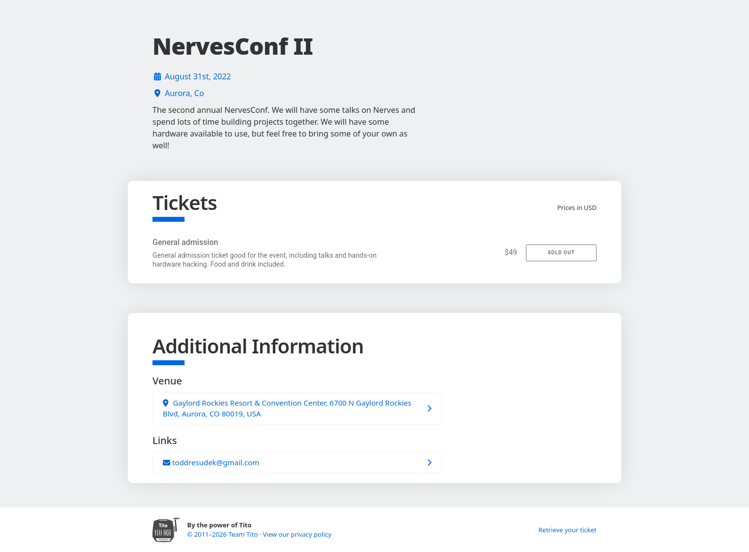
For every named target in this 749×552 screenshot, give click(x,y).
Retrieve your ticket (567, 529)
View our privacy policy (297, 534)
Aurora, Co (184, 93)
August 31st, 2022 (198, 76)
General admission (185, 242)
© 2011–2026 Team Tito (223, 534)
